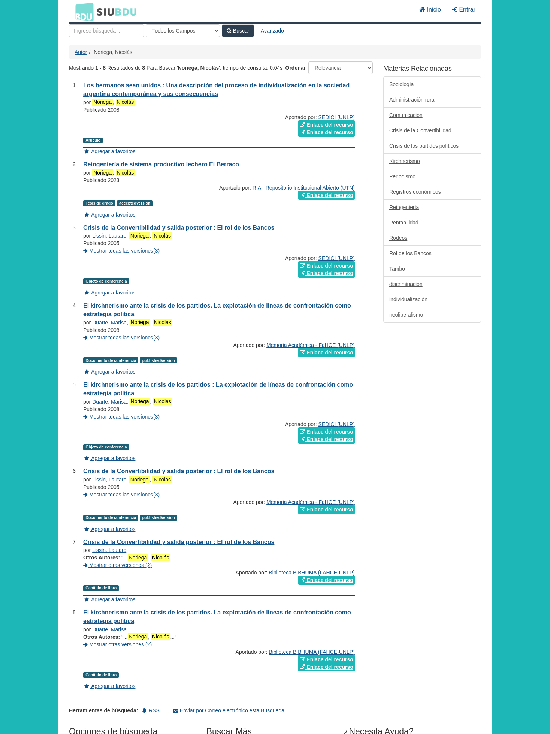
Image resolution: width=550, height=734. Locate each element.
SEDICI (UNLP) (336, 117)
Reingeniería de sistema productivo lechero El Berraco (161, 164)
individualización (408, 299)
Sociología (401, 84)
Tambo (397, 269)
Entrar (463, 9)
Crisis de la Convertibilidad (420, 130)
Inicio (430, 9)
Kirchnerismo (404, 161)
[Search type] (183, 30)
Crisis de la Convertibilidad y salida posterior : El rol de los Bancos (178, 227)
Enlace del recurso (326, 125)
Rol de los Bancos (410, 253)
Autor (81, 52)
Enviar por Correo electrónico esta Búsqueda (228, 710)
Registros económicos (415, 192)
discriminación (406, 284)
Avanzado (272, 31)
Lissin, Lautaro (109, 236)
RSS (151, 710)
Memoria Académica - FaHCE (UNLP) (310, 345)
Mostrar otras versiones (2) (117, 565)
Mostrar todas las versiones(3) (121, 251)
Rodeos (398, 238)
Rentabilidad (403, 223)
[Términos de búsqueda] (106, 30)
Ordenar (295, 68)
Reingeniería (404, 207)
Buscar (238, 31)
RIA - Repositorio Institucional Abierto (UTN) (304, 188)
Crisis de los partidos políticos (424, 146)
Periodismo (402, 176)
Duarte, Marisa (109, 323)
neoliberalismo (406, 315)
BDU (82, 11)
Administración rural (412, 100)
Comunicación (406, 115)
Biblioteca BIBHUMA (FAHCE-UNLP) (312, 573)
